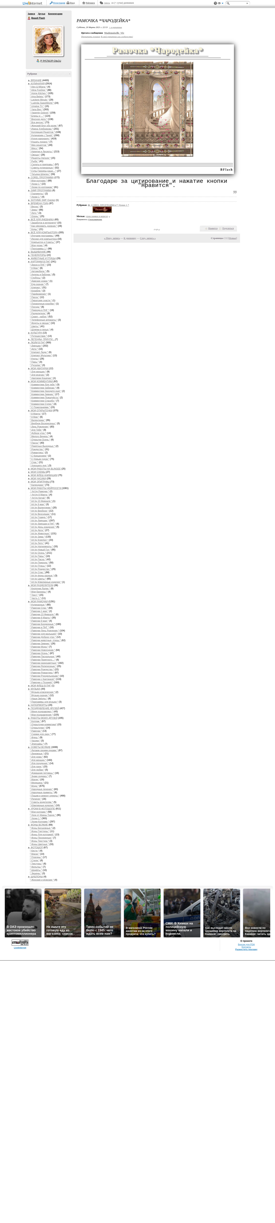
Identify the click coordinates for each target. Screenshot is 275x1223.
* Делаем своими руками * (44, 750)
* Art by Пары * (37, 556)
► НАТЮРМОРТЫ (38, 705)
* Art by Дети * (37, 530)
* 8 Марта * (35, 413)
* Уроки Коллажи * (39, 821)
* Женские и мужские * (42, 880)
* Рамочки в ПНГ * (39, 627)
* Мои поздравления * (41, 714)
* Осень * (35, 216)
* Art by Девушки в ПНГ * (43, 523)
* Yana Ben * (36, 109)
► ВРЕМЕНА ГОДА (38, 203)
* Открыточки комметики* (43, 724)
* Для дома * (36, 757)
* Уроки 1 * (35, 184)
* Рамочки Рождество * (42, 669)
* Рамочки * (36, 731)
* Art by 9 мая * (37, 504)
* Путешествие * (38, 336)
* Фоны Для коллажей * (42, 834)
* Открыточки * (37, 727)
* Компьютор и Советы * (42, 242)
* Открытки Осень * (40, 439)
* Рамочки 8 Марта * (40, 617)
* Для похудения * (39, 763)
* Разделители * (38, 313)
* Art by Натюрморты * (41, 546)
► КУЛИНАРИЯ (36, 83)
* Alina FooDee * (38, 90)
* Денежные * (37, 753)
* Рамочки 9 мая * (39, 621)
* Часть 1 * (35, 598)
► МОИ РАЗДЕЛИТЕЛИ (40, 585)
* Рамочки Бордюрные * (42, 624)
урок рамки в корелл (97, 216)
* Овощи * (35, 154)
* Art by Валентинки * (41, 507)
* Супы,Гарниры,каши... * (43, 171)
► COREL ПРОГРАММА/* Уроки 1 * (108, 205)
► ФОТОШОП (35, 847)
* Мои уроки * (37, 245)
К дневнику (130, 238)
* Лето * (34, 213)
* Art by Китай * (38, 498)
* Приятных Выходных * (42, 446)
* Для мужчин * (38, 375)
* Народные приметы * (42, 792)
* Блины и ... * (37, 116)
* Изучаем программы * (42, 235)
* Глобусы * (36, 277)
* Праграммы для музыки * (44, 702)
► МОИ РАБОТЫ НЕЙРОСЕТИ (45, 488)
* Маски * (35, 854)
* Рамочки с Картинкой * (42, 679)
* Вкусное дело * (38, 119)
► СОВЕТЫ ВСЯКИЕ (39, 747)
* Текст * (34, 595)
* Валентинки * (37, 420)
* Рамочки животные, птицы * (45, 640)
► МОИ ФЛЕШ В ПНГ (39, 685)
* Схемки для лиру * (40, 734)
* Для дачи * (36, 766)
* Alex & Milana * (38, 86)
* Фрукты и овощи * (40, 323)
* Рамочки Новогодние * (42, 650)
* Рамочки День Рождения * (44, 630)
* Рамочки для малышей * (43, 634)
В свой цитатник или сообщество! (117, 36)
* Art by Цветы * (38, 579)
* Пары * (34, 362)
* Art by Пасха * (38, 559)
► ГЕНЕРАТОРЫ (37, 255)
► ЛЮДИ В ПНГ (36, 342)
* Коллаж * (35, 721)
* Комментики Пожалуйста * (44, 397)
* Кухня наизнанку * (40, 138)
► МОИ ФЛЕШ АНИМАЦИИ (42, 475)
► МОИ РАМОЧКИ (38, 601)
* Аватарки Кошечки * (41, 378)
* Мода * (34, 786)
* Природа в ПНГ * (39, 310)
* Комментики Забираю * (43, 388)
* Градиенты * (37, 193)
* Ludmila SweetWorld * (42, 103)
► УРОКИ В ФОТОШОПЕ (41, 808)
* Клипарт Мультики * (41, 355)
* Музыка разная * (39, 695)
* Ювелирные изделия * (42, 805)
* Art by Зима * (37, 536)
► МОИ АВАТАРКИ (38, 368)
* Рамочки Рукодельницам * (44, 676)
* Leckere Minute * (39, 99)
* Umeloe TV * (37, 106)
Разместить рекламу (246, 1212)
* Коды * (34, 229)
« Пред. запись (112, 238)
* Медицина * (37, 782)
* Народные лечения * (41, 789)
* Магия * (34, 779)
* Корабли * (36, 290)
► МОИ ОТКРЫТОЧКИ (40, 410)
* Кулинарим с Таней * (41, 135)
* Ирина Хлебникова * (41, 129)
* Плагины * (36, 857)
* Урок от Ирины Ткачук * (43, 815)
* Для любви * (37, 769)
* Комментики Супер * (41, 404)
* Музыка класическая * (42, 692)
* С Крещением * (39, 456)
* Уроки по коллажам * (41, 187)
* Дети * (34, 349)
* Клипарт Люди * (39, 352)
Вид (220, 3)
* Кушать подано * (39, 142)
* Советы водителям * (41, 802)
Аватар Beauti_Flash (48, 40)
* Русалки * (36, 365)
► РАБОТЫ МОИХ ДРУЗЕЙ (42, 718)
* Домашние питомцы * (42, 773)
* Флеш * (34, 737)
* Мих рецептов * (39, 145)
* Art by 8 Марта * (39, 494)
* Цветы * (35, 326)
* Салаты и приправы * (42, 164)
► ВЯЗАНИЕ (35, 80)
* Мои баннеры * (38, 591)
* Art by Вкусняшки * (40, 514)
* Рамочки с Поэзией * (41, 682)
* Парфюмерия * (38, 294)
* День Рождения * (39, 426)
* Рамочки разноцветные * (43, 663)
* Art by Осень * (38, 553)
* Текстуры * (36, 863)
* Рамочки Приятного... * (43, 659)
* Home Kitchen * (38, 93)
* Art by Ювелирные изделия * (45, 582)
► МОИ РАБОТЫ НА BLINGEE (44, 468)
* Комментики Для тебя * (43, 384)
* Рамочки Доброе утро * (43, 637)
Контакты (246, 1209)
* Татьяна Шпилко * (40, 174)
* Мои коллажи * (38, 180)
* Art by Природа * (39, 562)
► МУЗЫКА (34, 689)
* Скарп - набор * (39, 316)
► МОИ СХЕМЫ (37, 472)
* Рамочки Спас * (39, 608)
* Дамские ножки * (39, 281)
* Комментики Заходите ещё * (45, 391)
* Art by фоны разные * (42, 575)
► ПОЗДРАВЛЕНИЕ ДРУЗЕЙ (43, 708)
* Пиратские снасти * (41, 300)
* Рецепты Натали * (40, 158)
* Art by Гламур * (38, 517)
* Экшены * (35, 873)
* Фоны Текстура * (39, 841)
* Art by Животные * (40, 533)
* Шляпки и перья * (40, 329)
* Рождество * (37, 449)
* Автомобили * (38, 271)
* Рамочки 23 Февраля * (42, 614)
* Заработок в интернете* (43, 222)
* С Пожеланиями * (40, 407)
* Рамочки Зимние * (40, 643)
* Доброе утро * (38, 433)
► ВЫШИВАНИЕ (37, 252)
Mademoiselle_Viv (114, 32)
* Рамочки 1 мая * (39, 611)
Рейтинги (90, 3)
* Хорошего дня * (39, 465)
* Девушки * (36, 345)
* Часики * (35, 740)
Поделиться (228, 228)
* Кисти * (34, 850)
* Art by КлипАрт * (39, 540)
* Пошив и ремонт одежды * (44, 795)
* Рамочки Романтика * (42, 672)
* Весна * (34, 206)
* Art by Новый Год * (40, 549)
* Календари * (37, 485)
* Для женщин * (38, 371)
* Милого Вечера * (39, 436)
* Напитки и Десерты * (41, 151)
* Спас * (34, 462)
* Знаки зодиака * (39, 776)
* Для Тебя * (36, 430)
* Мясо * (34, 148)
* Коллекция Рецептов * (42, 132)
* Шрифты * (36, 870)
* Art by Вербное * (39, 511)
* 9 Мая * (34, 268)
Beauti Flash (29, 18)
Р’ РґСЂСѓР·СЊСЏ (50, 61)
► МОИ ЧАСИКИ (37, 478)
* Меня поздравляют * (41, 711)
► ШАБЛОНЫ (35, 876)
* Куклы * (34, 358)
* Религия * (35, 799)
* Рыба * (34, 161)
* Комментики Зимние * (42, 394)
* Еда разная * (37, 284)
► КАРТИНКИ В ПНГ (39, 261)
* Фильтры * (36, 867)
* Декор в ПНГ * (38, 265)
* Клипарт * (36, 287)
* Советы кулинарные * (42, 167)
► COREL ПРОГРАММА (41, 177)
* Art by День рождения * (43, 527)
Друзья (41, 13)
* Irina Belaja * (37, 96)
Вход (72, 3)
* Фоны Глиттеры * (39, 831)
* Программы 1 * (38, 248)
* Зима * (34, 209)
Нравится (213, 228)
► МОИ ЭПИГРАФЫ (39, 481)
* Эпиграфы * (37, 744)
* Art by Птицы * (38, 566)
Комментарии (55, 13)
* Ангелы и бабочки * (41, 274)
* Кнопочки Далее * (40, 588)
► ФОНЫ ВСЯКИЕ (38, 825)
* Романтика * (37, 452)
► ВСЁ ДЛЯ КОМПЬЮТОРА (43, 232)
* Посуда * (35, 307)
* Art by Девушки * (39, 520)
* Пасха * (34, 297)
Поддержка (215, 3)
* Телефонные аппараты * (43, 320)
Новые (232, 238)
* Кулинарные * (38, 604)
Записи (31, 13)
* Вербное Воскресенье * (43, 423)
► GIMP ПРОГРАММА (40, 190)
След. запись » (148, 238)
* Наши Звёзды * (38, 698)
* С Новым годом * (39, 459)
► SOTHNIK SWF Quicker (41, 200)
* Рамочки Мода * (39, 646)
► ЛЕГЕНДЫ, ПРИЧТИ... (41, 339)
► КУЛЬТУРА (35, 333)
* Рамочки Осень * (39, 653)
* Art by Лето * (37, 543)
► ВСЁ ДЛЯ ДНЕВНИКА (41, 219)
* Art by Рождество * (40, 569)
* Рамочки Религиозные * (43, 666)
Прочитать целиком (90, 36)
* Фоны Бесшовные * (41, 828)
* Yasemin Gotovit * (39, 112)
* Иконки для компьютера (43, 239)
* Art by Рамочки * (39, 491)
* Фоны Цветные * (39, 844)
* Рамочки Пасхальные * (43, 656)
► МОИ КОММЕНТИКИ (40, 381)
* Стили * (35, 860)
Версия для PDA (246, 1207)
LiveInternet (33, 4)
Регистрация (59, 3)
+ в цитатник (115, 27)
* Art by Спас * (37, 572)
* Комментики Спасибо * (43, 400)
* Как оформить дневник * (43, 226)
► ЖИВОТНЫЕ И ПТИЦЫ (42, 258)
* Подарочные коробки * (42, 303)
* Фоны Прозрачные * (41, 837)
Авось (107, 3)
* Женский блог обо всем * (44, 125)
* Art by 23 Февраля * (41, 501)
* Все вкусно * (37, 122)
